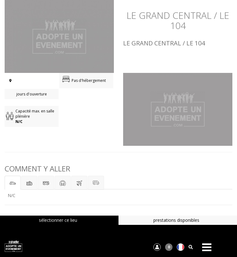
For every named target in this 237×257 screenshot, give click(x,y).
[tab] (13, 183)
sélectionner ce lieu (58, 220)
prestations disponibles (176, 220)
